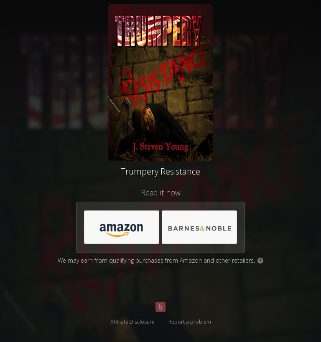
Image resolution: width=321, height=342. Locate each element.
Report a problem (189, 321)
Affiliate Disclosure (132, 321)
